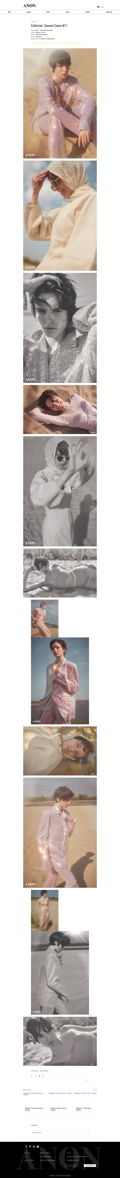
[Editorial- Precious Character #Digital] (34, 1099)
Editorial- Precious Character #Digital (34, 1109)
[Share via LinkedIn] (39, 1076)
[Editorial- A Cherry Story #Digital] (85, 1099)
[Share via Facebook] (31, 1076)
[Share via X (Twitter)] (35, 1076)
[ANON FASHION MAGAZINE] (26, 1146)
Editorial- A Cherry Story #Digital (83, 1109)
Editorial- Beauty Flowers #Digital (58, 1109)
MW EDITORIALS (44, 1070)
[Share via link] (43, 1076)
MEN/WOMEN (34, 1070)
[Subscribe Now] (90, 1165)
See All (95, 1089)
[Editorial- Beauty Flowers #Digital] (60, 1099)
